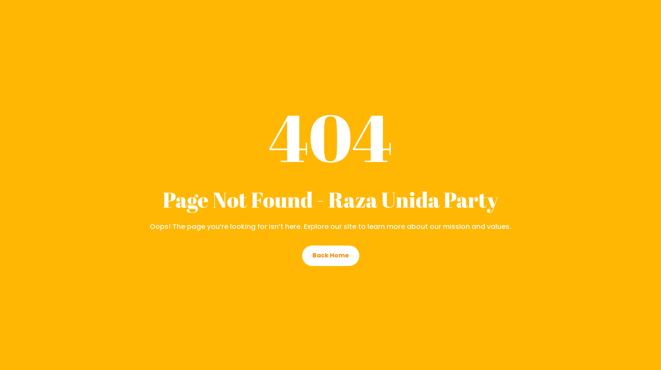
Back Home (330, 255)
